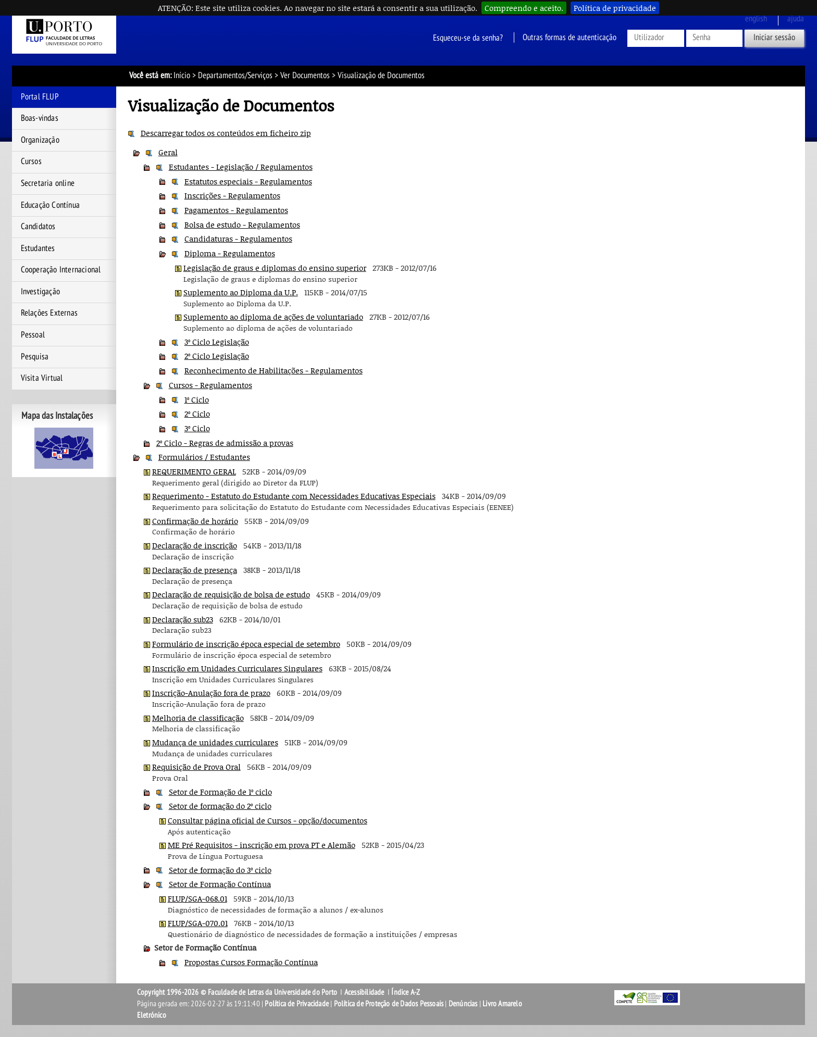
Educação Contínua (50, 205)
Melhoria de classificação (198, 718)
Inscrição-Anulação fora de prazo (211, 693)
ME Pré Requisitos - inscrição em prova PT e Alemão (261, 845)
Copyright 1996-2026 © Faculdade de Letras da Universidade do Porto (238, 992)
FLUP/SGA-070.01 (198, 923)
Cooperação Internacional (61, 270)
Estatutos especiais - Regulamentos (248, 181)
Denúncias (463, 1003)
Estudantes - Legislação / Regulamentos (241, 166)
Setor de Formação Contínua (220, 884)
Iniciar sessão (774, 37)
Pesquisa (35, 357)
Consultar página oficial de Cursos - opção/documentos (267, 820)
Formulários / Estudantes (204, 457)
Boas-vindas (39, 118)
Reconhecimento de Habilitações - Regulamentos (273, 370)
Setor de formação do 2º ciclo (220, 806)
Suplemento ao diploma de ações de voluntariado (273, 316)
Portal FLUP (40, 97)
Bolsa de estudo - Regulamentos (242, 224)
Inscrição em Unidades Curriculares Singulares (237, 668)
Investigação (40, 291)
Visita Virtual (42, 378)
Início (182, 75)
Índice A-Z (405, 992)
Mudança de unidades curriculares (215, 742)
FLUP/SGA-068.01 (197, 898)
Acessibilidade (364, 992)
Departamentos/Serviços (235, 75)
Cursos (31, 161)
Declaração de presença (194, 570)
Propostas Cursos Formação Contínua (251, 962)
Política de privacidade (615, 8)
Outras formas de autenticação (569, 37)
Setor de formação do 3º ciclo (220, 870)
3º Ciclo (197, 428)
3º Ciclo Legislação (216, 341)
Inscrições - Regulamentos (232, 195)
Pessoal (33, 335)
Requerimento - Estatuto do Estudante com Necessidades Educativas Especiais (294, 496)
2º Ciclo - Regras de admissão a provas (224, 443)
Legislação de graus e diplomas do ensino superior (274, 268)
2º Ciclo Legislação (216, 356)
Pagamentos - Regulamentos (236, 210)
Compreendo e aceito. (524, 8)
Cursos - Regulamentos (210, 385)
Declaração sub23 (182, 619)
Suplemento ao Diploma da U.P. (240, 292)
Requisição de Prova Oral (196, 766)
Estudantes (38, 248)
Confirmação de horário (195, 521)
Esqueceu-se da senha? (468, 37)
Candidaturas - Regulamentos (238, 238)
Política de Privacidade (297, 1003)
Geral (168, 152)
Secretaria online (48, 183)
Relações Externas (49, 313)
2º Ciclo (197, 413)
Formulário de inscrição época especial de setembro (246, 644)
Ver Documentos (305, 75)
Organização (40, 140)
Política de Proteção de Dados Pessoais (389, 1003)
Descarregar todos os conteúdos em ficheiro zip (226, 133)
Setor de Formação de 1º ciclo (220, 791)
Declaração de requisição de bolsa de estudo (231, 594)
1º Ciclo (196, 399)
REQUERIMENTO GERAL (194, 471)
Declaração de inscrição (194, 545)
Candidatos (38, 226)
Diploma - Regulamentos (229, 253)
